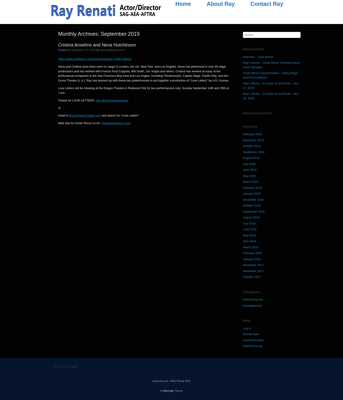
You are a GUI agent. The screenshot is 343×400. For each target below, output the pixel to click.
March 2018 (250, 247)
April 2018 (249, 241)
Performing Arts (253, 299)
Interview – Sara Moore (258, 57)
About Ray (221, 4)
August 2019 (251, 158)
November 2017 (253, 271)
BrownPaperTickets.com (85, 115)
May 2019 (249, 176)
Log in (247, 328)
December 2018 (253, 199)
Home (183, 4)
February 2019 (252, 187)
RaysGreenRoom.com (115, 123)
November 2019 (253, 140)
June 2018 (250, 229)
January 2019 (252, 193)
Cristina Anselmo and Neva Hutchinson (97, 44)
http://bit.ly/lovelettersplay (112, 100)
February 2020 (252, 134)
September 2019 (253, 152)
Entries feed (250, 334)
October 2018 (252, 205)
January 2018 (252, 259)
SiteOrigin (168, 390)
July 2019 (249, 164)
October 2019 (252, 146)
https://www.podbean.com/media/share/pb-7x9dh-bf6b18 (94, 59)
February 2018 (252, 253)
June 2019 (250, 169)
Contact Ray (267, 4)
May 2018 (249, 235)
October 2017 (252, 277)
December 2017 (253, 265)
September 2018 (253, 211)
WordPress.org (252, 346)
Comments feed (253, 340)
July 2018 (249, 223)
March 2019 (250, 181)
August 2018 (251, 217)
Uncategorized (252, 305)
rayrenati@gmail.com (112, 50)
